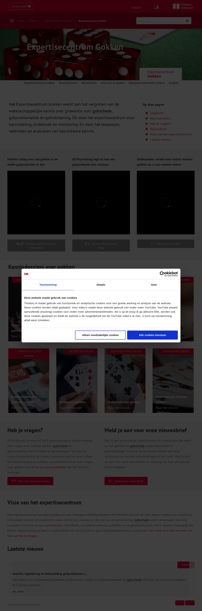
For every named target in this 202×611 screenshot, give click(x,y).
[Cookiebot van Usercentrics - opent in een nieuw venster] (162, 274)
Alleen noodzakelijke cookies (100, 335)
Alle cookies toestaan (152, 335)
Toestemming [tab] (48, 284)
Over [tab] (154, 284)
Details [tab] (101, 284)
